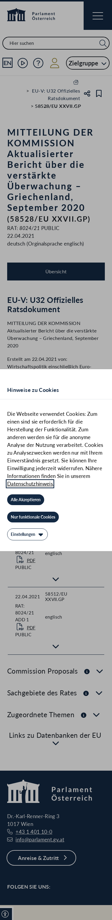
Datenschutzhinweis (30, 484)
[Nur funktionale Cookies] (33, 517)
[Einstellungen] (27, 534)
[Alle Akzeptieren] (25, 499)
